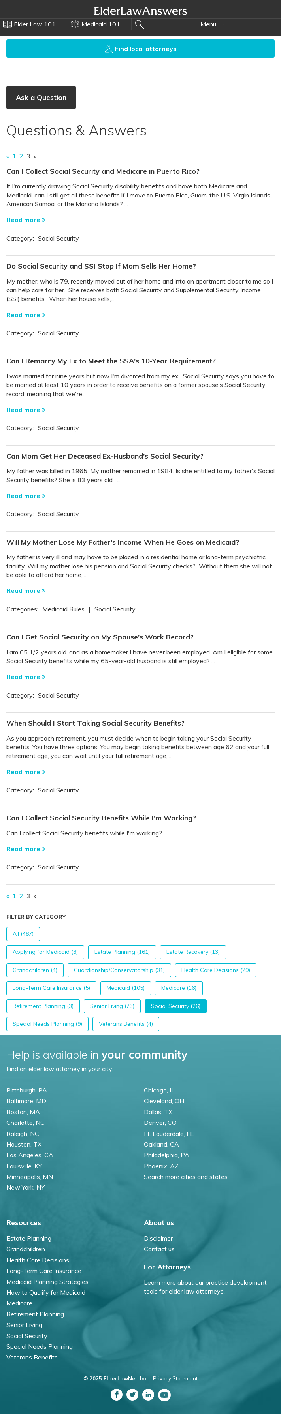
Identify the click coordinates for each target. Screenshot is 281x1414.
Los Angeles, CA (29, 1155)
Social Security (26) (175, 1006)
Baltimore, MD (26, 1101)
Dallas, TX (158, 1112)
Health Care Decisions (37, 1260)
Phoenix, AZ (161, 1166)
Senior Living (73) (112, 1006)
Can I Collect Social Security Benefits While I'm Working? (101, 817)
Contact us (159, 1249)
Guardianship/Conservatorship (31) (119, 970)
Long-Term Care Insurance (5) (51, 987)
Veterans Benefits (32, 1357)
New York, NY (25, 1187)
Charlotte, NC (25, 1122)
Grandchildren (25, 1249)
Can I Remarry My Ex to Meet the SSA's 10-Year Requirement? (111, 360)
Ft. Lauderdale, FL (169, 1134)
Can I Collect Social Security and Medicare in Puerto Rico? (103, 171)
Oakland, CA (161, 1144)
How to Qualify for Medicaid (45, 1292)
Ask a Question (41, 97)
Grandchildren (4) (35, 970)
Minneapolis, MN (29, 1177)
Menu (212, 24)
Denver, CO (160, 1122)
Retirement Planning (35, 1314)
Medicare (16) (178, 987)
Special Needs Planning (39, 1346)
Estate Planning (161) (122, 951)
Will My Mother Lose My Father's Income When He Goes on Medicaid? (122, 542)
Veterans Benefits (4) (126, 1023)
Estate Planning (28, 1238)
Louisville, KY (24, 1166)
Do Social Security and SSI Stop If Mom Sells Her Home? (101, 266)
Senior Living (24, 1325)
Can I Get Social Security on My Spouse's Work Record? (100, 636)
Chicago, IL (159, 1090)
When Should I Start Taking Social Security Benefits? (95, 723)
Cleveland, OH (164, 1101)
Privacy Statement (175, 1378)
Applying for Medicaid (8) (45, 951)
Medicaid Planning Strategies (47, 1282)
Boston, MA (23, 1112)
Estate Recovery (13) (193, 951)
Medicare (19, 1303)
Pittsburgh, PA (26, 1090)
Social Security (26, 1336)
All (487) (23, 933)
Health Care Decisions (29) (215, 970)
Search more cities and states (186, 1177)
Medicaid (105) (126, 987)
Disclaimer (158, 1238)
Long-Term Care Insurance (43, 1271)
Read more (25, 220)
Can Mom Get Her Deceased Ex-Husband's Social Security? (105, 456)
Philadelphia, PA (166, 1155)
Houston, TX (23, 1144)
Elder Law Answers (140, 10)
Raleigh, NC (22, 1134)
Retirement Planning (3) (43, 1006)
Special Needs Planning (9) (47, 1023)
